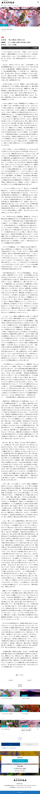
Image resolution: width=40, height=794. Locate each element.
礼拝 (3, 25)
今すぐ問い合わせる (20, 760)
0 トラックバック (29, 744)
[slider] (36, 48)
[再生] (3, 48)
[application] (20, 48)
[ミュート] (33, 48)
